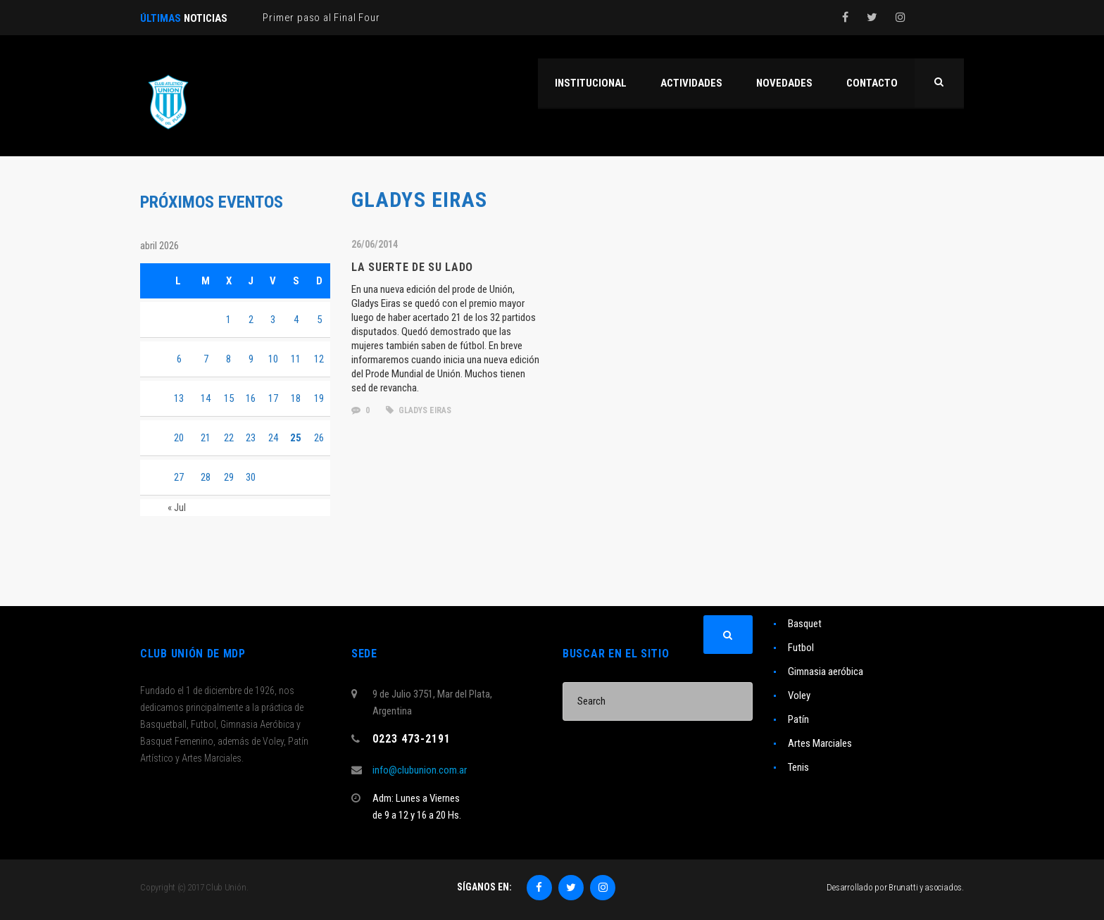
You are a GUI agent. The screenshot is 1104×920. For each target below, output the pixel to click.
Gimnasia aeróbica (825, 671)
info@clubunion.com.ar (419, 770)
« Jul (177, 507)
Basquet (805, 623)
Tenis (798, 767)
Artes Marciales (820, 743)
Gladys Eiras (418, 410)
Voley (799, 695)
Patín (798, 719)
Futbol (801, 647)
